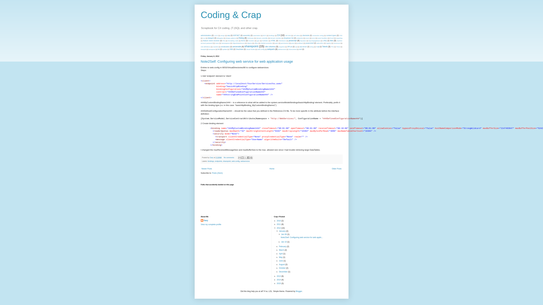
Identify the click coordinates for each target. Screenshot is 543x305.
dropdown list (289, 38)
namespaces (225, 43)
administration (206, 35)
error (313, 38)
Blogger (299, 291)
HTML (273, 41)
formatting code (233, 41)
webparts (271, 49)
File (224, 41)
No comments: (229, 157)
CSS (340, 35)
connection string (318, 35)
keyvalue (303, 41)
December (283, 272)
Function (251, 41)
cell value (296, 35)
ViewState (239, 49)
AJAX (216, 35)
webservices (282, 49)
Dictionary (250, 38)
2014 (279, 280)
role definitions (205, 47)
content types (331, 35)
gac (258, 41)
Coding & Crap (231, 15)
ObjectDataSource (238, 43)
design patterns (231, 38)
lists (331, 41)
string (311, 47)
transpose (212, 49)
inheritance (282, 41)
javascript (293, 41)
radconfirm (320, 43)
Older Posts (337, 169)
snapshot (282, 47)
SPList (289, 47)
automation (256, 35)
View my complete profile (211, 224)
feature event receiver (211, 41)
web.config (260, 49)
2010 (279, 221)
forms (243, 41)
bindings (271, 35)
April (281, 254)
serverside (236, 47)
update (224, 49)
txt (218, 49)
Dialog (241, 38)
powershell (310, 43)
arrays (222, 35)
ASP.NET (236, 35)
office (256, 43)
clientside (305, 35)
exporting (339, 38)
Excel (332, 38)
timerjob (203, 49)
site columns (270, 47)
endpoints (300, 38)
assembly (246, 35)
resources (337, 43)
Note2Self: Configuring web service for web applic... (302, 237)
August (282, 264)
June (281, 261)
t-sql (317, 47)
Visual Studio (250, 49)
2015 (279, 283)
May (281, 257)
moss (217, 43)
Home (271, 169)
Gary (206, 220)
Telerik (325, 47)
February (283, 246)
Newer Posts (207, 169)
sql (296, 47)
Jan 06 (284, 234)
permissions (285, 43)
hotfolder (265, 41)
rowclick (215, 47)
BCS (264, 35)
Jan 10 (284, 242)
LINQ (325, 41)
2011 (279, 224)
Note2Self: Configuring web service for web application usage (247, 61)
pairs (276, 43)
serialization (225, 47)
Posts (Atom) (217, 173)
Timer (338, 47)
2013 (279, 276)
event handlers (322, 38)
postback (300, 43)
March (282, 250)
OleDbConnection (266, 43)
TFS (332, 47)
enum (307, 38)
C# (278, 35)
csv (204, 38)
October (282, 268)
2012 (279, 228)
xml (300, 49)
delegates (220, 38)
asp (228, 35)
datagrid (211, 38)
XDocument (292, 49)
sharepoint (251, 46)
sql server (303, 47)
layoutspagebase (314, 41)
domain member (275, 38)
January (282, 231)
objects (249, 43)
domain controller (262, 38)
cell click (288, 35)
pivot (292, 43)
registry (328, 43)
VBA (231, 49)
